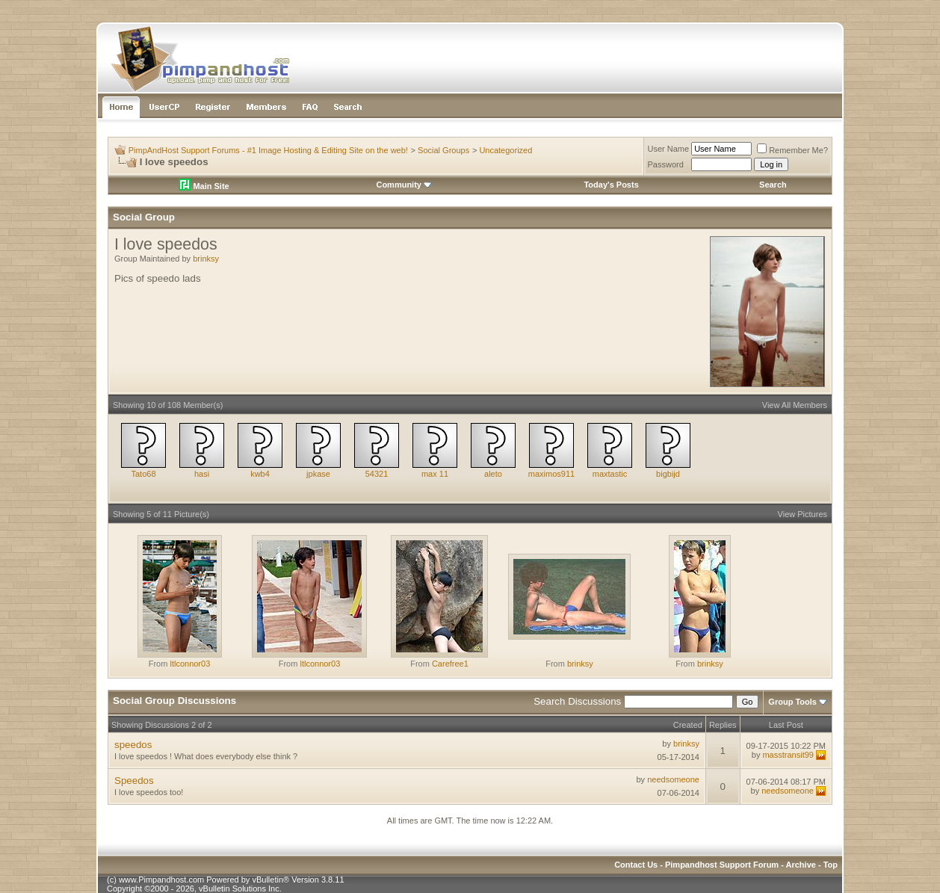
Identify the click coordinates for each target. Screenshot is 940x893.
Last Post (786, 724)
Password (666, 164)
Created (687, 724)
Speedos (134, 780)
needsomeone (673, 779)
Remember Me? (792, 150)
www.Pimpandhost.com (161, 879)
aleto (493, 473)
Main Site (204, 186)
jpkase (318, 473)
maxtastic (610, 473)
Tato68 (143, 473)
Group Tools (792, 701)
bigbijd (668, 473)
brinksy (206, 258)
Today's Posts (611, 184)
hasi (201, 473)
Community (404, 184)
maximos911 (551, 473)
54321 (377, 473)
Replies (723, 724)
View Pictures (802, 514)
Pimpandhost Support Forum (722, 864)
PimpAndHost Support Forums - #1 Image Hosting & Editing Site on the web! (268, 150)
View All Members (794, 405)
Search (773, 184)
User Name (669, 148)
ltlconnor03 (190, 663)
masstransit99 (787, 754)
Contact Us (636, 864)
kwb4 (260, 473)
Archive (801, 864)
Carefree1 (450, 663)
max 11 (434, 473)
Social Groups (443, 150)
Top (830, 864)
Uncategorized (505, 150)
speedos (133, 744)
